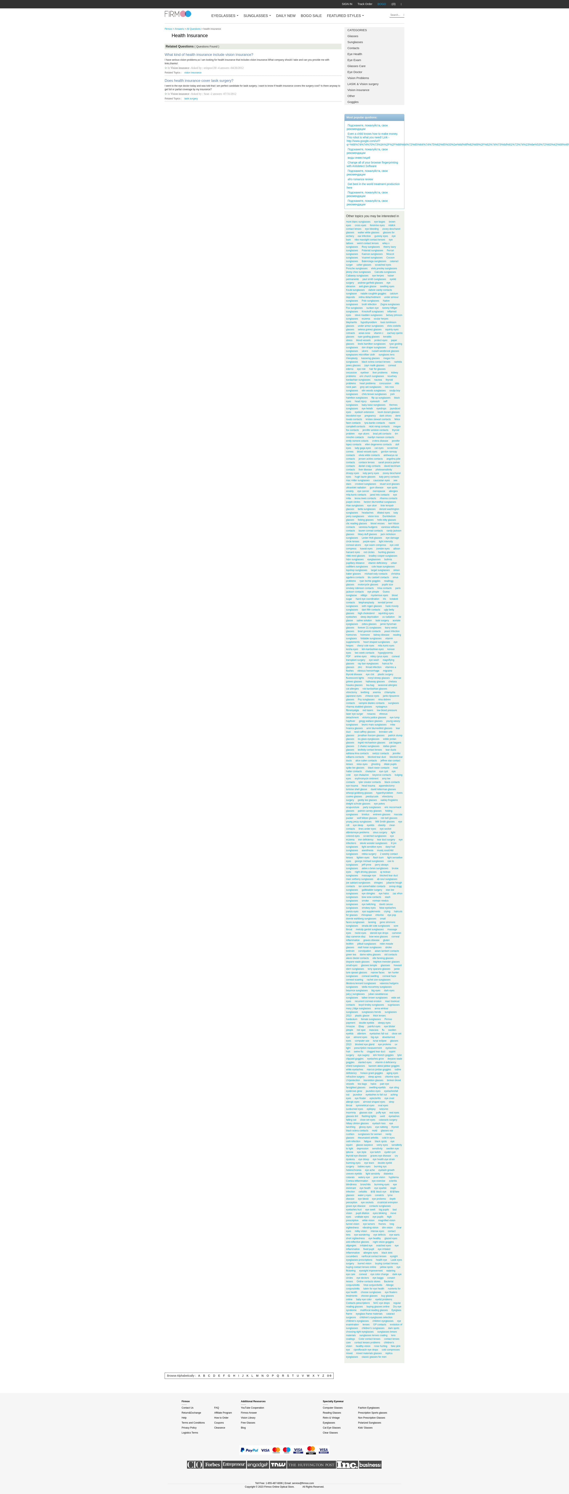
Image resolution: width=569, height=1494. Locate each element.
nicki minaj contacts (379, 426)
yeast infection (392, 631)
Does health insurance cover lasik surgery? (199, 81)
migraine (387, 670)
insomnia (351, 1112)
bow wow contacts (371, 897)
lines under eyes (367, 828)
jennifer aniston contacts (375, 430)
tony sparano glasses (379, 969)
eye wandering (362, 1234)
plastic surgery (385, 674)
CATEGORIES (357, 30)
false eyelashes (387, 907)
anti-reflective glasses (357, 1242)
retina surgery (369, 854)
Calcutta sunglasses (385, 272)
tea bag (370, 685)
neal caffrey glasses (364, 731)
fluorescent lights (355, 678)
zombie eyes (383, 548)
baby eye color (364, 1299)
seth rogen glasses (372, 606)
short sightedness (355, 1238)
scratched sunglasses (374, 836)
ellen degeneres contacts (378, 444)
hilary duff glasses (367, 534)
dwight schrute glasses (358, 803)
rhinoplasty (352, 358)
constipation (364, 951)
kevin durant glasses (388, 412)
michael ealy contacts (375, 573)
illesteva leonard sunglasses (361, 983)
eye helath (367, 408)
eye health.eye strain (384, 1159)
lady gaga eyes (363, 448)
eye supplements (371, 911)
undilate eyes (362, 1216)
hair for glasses (377, 369)
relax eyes (362, 764)
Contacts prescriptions (358, 1303)
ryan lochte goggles (370, 581)
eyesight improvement (371, 1270)
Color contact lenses (369, 1339)
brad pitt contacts (382, 433)
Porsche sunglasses (356, 268)
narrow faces (378, 972)
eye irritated (384, 1249)
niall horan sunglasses (370, 947)
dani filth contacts (371, 609)
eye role (361, 369)
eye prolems (384, 1044)
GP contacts (379, 1324)
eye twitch (375, 1152)
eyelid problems (383, 1299)
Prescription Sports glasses (372, 1412)
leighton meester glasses (386, 961)
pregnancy (370, 415)
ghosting (375, 764)
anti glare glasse (367, 286)
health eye (381, 1260)
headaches (367, 512)
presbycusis (372, 796)
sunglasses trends (371, 1012)
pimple (349, 1030)
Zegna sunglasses (390, 304)
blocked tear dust (377, 757)
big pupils (384, 1209)
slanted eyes (364, 1062)
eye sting (394, 1087)
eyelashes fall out (379, 1033)
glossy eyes (365, 1127)
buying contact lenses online (361, 1267)
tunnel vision (352, 1224)
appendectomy (387, 785)
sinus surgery (380, 832)
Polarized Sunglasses (369, 1422)
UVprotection (353, 1080)
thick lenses (379, 1015)
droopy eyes (352, 473)
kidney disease (381, 634)
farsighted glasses (355, 1087)
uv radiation (388, 616)
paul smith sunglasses (374, 279)
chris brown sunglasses (374, 394)
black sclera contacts (357, 1130)
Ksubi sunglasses (355, 290)
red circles (369, 552)
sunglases (393, 703)
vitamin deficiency (377, 563)
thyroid (395, 1127)
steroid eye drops (379, 933)
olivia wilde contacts (369, 455)
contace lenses (367, 462)
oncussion (351, 372)
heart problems (368, 383)
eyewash (375, 401)
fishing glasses (366, 519)
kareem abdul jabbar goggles (384, 1066)
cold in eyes (388, 1137)
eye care (350, 1274)
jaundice (357, 1094)
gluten (386, 940)
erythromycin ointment (366, 778)
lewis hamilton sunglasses (372, 343)
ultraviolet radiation (356, 487)
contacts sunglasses (380, 1206)
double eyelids (366, 1022)
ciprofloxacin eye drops (366, 1349)
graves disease (371, 940)
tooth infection (369, 304)
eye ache (370, 1170)
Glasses (352, 36)
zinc (360, 667)
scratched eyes (383, 264)
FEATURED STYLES (345, 16)
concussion (385, 383)
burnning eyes (381, 1184)
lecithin (349, 943)
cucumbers (352, 1256)
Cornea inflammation (357, 1180)
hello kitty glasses (386, 519)
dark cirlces (385, 415)
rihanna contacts (388, 498)
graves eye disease (380, 1155)
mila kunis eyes (386, 645)
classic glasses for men (374, 1356)
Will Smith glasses (385, 821)
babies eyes (364, 1166)
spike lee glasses (355, 767)
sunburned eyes (354, 1109)
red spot (361, 1030)
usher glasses (363, 264)
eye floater (360, 1098)
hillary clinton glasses (357, 1123)
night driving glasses (366, 872)
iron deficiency (365, 839)
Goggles (353, 102)
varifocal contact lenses (373, 1256)
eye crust (389, 1098)
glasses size (365, 1112)
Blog (243, 1427)
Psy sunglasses (366, 699)
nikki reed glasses (355, 555)
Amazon (350, 1026)
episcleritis (375, 1098)
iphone (349, 1152)
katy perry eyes (371, 473)
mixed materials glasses (369, 1353)
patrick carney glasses (370, 810)
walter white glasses (368, 232)
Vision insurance (358, 90)
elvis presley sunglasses (384, 268)
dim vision (387, 1227)
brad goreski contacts (369, 631)
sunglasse (351, 293)
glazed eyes (390, 1238)
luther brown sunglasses (374, 997)
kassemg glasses (370, 358)
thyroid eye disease (356, 1155)
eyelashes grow (375, 1058)
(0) (393, 4)
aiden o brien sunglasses (375, 868)
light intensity (386, 541)
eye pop (391, 915)
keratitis (387, 336)
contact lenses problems (367, 1342)
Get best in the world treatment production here (373, 185)
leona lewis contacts (365, 498)
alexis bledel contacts (357, 958)
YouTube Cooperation (252, 1407)
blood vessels (363, 340)
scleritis (393, 1180)
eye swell (370, 1209)
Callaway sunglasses (357, 275)
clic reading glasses (356, 523)
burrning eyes (353, 1163)
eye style (361, 1152)
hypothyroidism (369, 322)
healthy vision (363, 1346)
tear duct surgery (386, 839)
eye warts (394, 1234)
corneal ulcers (353, 545)
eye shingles (368, 893)
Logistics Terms (190, 1432)
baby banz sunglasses (373, 405)
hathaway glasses (375, 681)
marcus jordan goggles (379, 1069)
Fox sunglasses (354, 308)
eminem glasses (381, 814)
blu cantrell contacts (378, 577)
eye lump (395, 717)
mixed (349, 1353)
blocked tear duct (389, 875)
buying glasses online (377, 1306)
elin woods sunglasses (374, 390)
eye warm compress (375, 545)
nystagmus (381, 706)
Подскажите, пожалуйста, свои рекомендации (367, 127)
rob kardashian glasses (374, 688)
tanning (372, 922)
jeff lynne (366, 864)
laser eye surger (354, 713)
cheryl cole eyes (365, 645)
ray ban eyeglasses (368, 663)
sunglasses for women (370, 1134)
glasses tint (352, 1116)
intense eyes (377, 1231)
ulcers (365, 351)
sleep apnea (374, 1076)
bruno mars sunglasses (374, 724)
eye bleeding (372, 229)
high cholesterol (366, 613)
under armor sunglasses (371, 326)
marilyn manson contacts (381, 437)
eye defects (379, 1234)
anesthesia (367, 850)
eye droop (363, 1159)
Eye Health (354, 54)
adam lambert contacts (387, 951)
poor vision (379, 1177)
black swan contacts (378, 767)
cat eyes (379, 448)
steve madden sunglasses (369, 315)
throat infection (374, 667)
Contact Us (187, 1407)
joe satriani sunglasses (358, 882)
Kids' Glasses (365, 1427)
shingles (378, 882)
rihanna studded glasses (359, 706)
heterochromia (353, 1170)
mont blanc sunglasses (358, 221)
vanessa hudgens (368, 527)
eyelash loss (379, 1123)
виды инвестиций (359, 157)
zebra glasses (369, 624)
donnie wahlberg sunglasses (361, 918)
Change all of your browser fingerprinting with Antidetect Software (372, 164)
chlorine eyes (392, 1076)
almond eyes (360, 1037)
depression (363, 1148)
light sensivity (373, 1173)
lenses (366, 1324)
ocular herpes (381, 318)
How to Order (221, 1417)
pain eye (384, 1083)
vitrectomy (351, 692)
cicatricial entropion (387, 1202)
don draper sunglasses (374, 347)
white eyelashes (354, 1069)
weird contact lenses (368, 243)
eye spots (392, 487)
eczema (366, 318)
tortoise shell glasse (356, 789)
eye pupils (378, 1216)
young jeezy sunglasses (358, 821)
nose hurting (380, 1346)
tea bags (362, 1083)
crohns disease (380, 440)
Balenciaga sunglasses (374, 261)
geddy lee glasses (367, 800)
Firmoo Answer (249, 1412)
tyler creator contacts (370, 782)
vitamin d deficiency (385, 1062)
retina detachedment (369, 297)
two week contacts (364, 652)
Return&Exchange (191, 1412)
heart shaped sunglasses (376, 642)
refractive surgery (355, 1076)
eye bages (379, 221)
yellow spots (386, 1267)
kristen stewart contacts (378, 419)
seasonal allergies (387, 685)
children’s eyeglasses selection (376, 1317)
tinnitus (365, 814)
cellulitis (363, 1191)
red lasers (368, 710)
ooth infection (353, 1141)
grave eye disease (355, 1206)
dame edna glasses (370, 954)
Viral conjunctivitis (372, 1285)
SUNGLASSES (257, 16)
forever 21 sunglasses (369, 627)
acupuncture (352, 807)
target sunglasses (380, 570)
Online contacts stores (368, 1281)
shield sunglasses (355, 1066)
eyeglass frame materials (369, 1313)
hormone (365, 634)
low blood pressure (387, 710)
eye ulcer (372, 505)
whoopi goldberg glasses (359, 793)
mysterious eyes (379, 595)
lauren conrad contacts (371, 530)
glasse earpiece (364, 1145)
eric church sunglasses (372, 376)
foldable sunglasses (370, 638)
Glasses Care (356, 66)
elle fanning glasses (382, 958)
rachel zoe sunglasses (379, 979)
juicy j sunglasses (355, 994)
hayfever (350, 721)
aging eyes (392, 1073)
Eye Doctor (354, 72)
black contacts (392, 782)
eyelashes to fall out (376, 1094)
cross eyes (360, 225)
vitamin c (378, 333)
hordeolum (351, 1019)
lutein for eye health (373, 1288)
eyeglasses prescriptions (359, 1260)
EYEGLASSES (224, 16)
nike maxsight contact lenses (369, 239)
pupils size (387, 584)
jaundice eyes (373, 1091)
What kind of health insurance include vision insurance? (209, 55)
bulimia (388, 559)
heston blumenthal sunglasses (380, 502)
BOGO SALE (311, 16)
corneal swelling (370, 976)
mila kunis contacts (356, 494)
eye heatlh (365, 1188)
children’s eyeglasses (357, 1321)
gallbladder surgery (372, 889)
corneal (363, 1274)
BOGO (382, 4)
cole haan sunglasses (383, 566)
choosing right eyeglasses (360, 1331)
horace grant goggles (371, 1073)
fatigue (367, 1141)
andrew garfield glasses (370, 282)
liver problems (380, 372)
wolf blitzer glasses (367, 818)
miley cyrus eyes (379, 656)
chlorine (379, 915)
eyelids (370, 825)
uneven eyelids (354, 1173)
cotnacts (350, 333)
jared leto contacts (379, 494)
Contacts (353, 48)
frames (382, 1224)
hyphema (394, 1177)
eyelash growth (386, 1170)
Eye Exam (354, 60)
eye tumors (369, 1224)
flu (383, 1030)
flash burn (378, 857)
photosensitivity (384, 469)
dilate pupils (390, 764)
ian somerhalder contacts (372, 886)
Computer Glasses (333, 1407)
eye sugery (363, 1055)
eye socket (385, 828)
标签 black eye (378, 1191)
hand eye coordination (367, 599)
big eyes (375, 990)
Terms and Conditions (193, 1422)
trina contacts (384, 588)
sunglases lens (386, 354)
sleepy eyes (384, 1022)
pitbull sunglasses (366, 943)
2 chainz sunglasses (368, 746)
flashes (350, 670)
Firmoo (168, 29)
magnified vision (386, 1220)
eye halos (384, 893)
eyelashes (351, 616)
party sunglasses (372, 807)
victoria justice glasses (374, 717)
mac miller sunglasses (358, 480)
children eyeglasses (382, 1321)
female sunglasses (371, 1019)
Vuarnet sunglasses (372, 257)
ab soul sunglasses (387, 879)
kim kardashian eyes (373, 649)
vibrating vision (370, 1227)
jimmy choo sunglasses (358, 272)
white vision (368, 1220)
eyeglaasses (374, 559)
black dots (387, 1252)
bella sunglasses (367, 509)
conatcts (379, 1195)
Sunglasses (355, 42)
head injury (361, 401)
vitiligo (363, 595)
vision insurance (193, 72)
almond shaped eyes (374, 1101)
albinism (361, 1033)
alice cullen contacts (366, 760)
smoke (365, 900)
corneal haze (389, 976)
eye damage (392, 537)
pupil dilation (362, 1213)
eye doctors (362, 1277)
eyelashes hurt (354, 1209)
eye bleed (363, 1198)
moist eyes (360, 933)
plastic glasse (362, 1015)
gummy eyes (381, 236)
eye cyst (383, 771)
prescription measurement (368, 1048)
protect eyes (380, 340)
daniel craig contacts (369, 466)
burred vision (364, 1263)
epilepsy (371, 1109)
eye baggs (378, 1277)
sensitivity (377, 1148)
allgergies (351, 1245)
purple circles (353, 502)
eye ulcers (363, 433)
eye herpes (378, 275)
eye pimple (373, 591)
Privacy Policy (189, 1427)
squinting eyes (386, 613)
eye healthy (374, 1238)
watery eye (364, 1177)
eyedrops (381, 408)
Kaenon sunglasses (372, 254)
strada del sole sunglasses (376, 925)
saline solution (364, 620)
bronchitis (365, 1184)
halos (373, 1083)
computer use (362, 1040)
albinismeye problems (357, 832)
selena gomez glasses (370, 329)
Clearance (219, 1427)
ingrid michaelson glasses (371, 742)
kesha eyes (352, 649)
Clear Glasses (330, 1432)
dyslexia (350, 1159)
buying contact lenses (386, 1263)
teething (365, 692)
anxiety (350, 491)
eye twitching (368, 904)
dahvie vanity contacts (380, 290)
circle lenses (352, 541)
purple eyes (369, 541)
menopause (379, 491)
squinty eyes (392, 329)
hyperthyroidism (384, 793)
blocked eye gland (364, 1044)
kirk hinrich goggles (383, 1055)
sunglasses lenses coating (373, 1335)
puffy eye (381, 1112)
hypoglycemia (385, 652)
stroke (388, 947)
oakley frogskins (389, 800)
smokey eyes (369, 907)
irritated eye (366, 1245)
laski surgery (382, 620)
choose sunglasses (371, 1292)
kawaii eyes (366, 548)
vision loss (373, 516)
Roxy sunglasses (371, 246)
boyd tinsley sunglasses (371, 1004)
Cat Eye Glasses (332, 1427)
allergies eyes (370, 1252)
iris (384, 599)
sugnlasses (394, 1004)
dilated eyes (383, 512)
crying (387, 911)
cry (396, 1155)
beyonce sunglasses (357, 990)
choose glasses (369, 1295)
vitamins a (390, 667)
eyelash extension (364, 412)
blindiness (351, 1184)
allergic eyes (352, 1101)
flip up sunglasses (380, 397)
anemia (377, 692)
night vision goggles (383, 1242)
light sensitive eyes (372, 846)
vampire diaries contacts (371, 703)
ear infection (364, 236)
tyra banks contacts (374, 422)
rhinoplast (366, 915)
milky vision (361, 1231)
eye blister (389, 1026)
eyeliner (364, 372)
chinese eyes (372, 696)
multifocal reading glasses (374, 1310)
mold (374, 1130)
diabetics (388, 1173)
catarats (350, 1177)
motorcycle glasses (368, 584)
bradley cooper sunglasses (383, 555)
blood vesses (378, 523)
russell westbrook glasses (385, 351)
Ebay (361, 1026)
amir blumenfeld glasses (379, 728)
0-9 (329, 1375)
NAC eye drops (381, 1303)
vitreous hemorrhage (368, 670)
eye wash (374, 660)
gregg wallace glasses (370, 721)
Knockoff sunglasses (373, 311)
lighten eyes (363, 857)
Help (184, 1417)
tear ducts (391, 749)
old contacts (390, 954)
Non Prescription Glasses (371, 1417)
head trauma (368, 785)
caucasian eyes (381, 480)
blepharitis (351, 322)
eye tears (369, 1163)
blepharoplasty (366, 602)
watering (390, 1270)
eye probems (379, 1198)
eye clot (370, 674)
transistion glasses (373, 1080)
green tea (351, 954)
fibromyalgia (352, 710)
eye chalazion (361, 775)
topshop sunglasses (356, 570)
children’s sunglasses (373, 1328)
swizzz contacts (380, 753)
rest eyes (394, 1112)
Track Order (364, 4)
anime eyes (360, 656)
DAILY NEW (285, 16)
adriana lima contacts (357, 753)
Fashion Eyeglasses (368, 1407)
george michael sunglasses (369, 861)
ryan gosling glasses (369, 336)
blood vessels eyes (367, 451)
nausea (378, 379)
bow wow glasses (378, 936)
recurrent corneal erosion (368, 1001)
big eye (375, 1037)
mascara (373, 1030)
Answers (179, 29)
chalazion (370, 771)
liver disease (365, 469)
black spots (381, 1141)
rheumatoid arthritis (368, 1137)
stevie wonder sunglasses (373, 843)
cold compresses (391, 1349)
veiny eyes (382, 1145)
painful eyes (374, 1026)
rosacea (371, 713)
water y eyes (364, 1195)
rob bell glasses (389, 818)
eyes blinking (380, 1213)
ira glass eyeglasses (368, 739)
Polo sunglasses (370, 300)
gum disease (376, 487)
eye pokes (379, 803)
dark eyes (389, 990)
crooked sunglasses (365, 484)
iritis (397, 383)
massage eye (369, 875)
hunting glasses (386, 552)
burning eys (380, 1166)
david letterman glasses (383, 789)
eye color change (379, 1274)
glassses (385, 965)
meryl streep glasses (379, 678)
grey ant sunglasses (370, 387)
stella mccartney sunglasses (377, 986)
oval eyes (383, 1105)
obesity (382, 825)
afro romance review (360, 179)
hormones (351, 634)
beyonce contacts (381, 775)
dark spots (393, 1328)
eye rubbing (381, 1127)
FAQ (216, 1407)
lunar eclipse (379, 1040)
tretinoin (350, 951)
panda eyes (352, 911)
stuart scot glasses (390, 484)
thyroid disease (354, 674)
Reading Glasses (332, 1412)
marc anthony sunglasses (359, 879)
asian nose (364, 333)
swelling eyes (387, 286)
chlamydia (389, 692)
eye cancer (363, 491)
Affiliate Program (223, 1412)
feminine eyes (377, 225)
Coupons (219, 1422)
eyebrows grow (354, 1091)
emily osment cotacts (357, 440)
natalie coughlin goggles (373, 293)
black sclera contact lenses (376, 361)
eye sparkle (380, 1188)
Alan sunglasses (354, 505)
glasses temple (369, 965)
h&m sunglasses (355, 559)
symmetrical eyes (365, 1105)
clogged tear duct (376, 1051)
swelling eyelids (377, 1087)
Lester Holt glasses (372, 537)
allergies (393, 491)
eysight (394, 1256)
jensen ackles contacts (371, 458)
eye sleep (358, 825)
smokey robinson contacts (360, 588)
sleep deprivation (369, 616)
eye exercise (378, 1180)
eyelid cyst (390, 1152)
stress (349, 340)
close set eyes (367, 1119)
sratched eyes (383, 1245)
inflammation (353, 1252)
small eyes (351, 965)
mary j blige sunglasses (358, 1008)
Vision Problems (358, 78)
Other (351, 96)
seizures (383, 1109)
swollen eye (392, 1148)
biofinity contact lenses (370, 749)
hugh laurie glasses (365, 476)
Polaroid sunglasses (372, 250)
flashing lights (369, 1116)
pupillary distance (355, 563)
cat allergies (352, 688)
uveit (382, 1116)
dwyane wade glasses (357, 961)
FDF (348, 656)
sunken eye (372, 308)
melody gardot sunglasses (370, 929)
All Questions (193, 29)
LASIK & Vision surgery (363, 84)
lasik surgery (191, 98)
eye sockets (367, 1202)
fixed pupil (368, 1249)
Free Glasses (248, 1422)
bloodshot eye (353, 415)
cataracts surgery (388, 1119)
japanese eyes (353, 696)
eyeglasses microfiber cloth (360, 354)
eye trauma (352, 785)
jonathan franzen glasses (371, 735)
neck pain (351, 387)
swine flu (358, 1051)
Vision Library (248, 1417)
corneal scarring (354, 979)
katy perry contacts (389, 476)
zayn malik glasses (374, 365)
